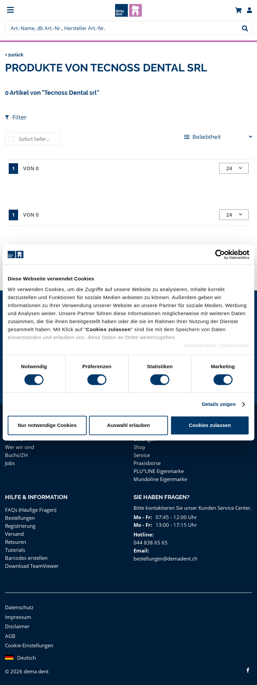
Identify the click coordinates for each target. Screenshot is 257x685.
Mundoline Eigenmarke (159, 479)
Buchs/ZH (16, 455)
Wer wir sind (18, 447)
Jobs (10, 463)
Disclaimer (16, 626)
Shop (139, 447)
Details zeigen (219, 404)
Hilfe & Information (36, 497)
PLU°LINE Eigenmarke (159, 471)
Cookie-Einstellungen (29, 645)
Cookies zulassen (210, 425)
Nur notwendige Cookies (47, 425)
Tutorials (14, 549)
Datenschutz (201, 345)
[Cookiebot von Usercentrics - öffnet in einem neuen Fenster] (220, 254)
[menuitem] (36, 10)
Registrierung (20, 525)
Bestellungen (19, 517)
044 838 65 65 (150, 542)
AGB (10, 636)
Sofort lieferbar (35, 139)
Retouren (15, 541)
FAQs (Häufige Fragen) (31, 509)
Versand (14, 533)
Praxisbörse (147, 463)
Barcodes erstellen (26, 557)
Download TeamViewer (30, 565)
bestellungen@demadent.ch (165, 558)
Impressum (235, 345)
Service (142, 455)
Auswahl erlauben (128, 425)
